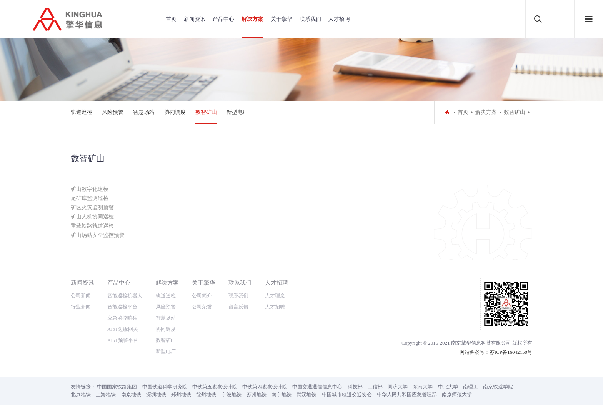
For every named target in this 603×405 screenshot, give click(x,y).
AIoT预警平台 (122, 340)
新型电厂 (237, 112)
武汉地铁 (306, 394)
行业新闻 (81, 307)
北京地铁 (81, 394)
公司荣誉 (202, 307)
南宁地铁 (282, 394)
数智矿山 (206, 112)
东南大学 (423, 387)
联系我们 (310, 19)
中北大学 (448, 387)
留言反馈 (238, 307)
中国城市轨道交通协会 (347, 394)
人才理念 (275, 295)
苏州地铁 (257, 394)
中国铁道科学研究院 (164, 387)
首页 (171, 19)
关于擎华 (281, 19)
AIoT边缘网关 (122, 329)
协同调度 (175, 112)
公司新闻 (81, 295)
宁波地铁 (232, 394)
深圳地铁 (156, 394)
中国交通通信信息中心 (317, 387)
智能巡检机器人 (124, 295)
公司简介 (202, 295)
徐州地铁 (206, 394)
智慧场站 (144, 112)
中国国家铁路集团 (117, 387)
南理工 (470, 387)
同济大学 (398, 387)
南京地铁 (131, 394)
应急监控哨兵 (122, 318)
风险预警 (112, 112)
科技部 (355, 387)
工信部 (375, 387)
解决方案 (252, 19)
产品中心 (223, 19)
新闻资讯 (194, 19)
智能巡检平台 (122, 307)
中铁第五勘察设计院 (214, 387)
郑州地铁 (181, 394)
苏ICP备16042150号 (511, 352)
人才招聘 (339, 19)
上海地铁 (106, 394)
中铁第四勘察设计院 (264, 387)
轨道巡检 (81, 112)
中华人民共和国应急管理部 (407, 394)
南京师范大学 (457, 394)
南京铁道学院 (498, 387)
